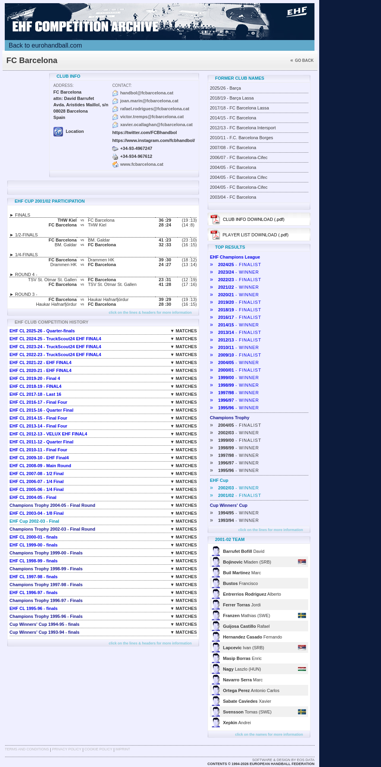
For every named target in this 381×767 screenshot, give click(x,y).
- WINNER (234, 272)
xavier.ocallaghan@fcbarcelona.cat (156, 124)
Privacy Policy (66, 749)
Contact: (121, 85)
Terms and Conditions (27, 749)
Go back (302, 60)
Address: (63, 85)
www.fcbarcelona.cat (141, 164)
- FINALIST (235, 264)
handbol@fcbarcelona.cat (146, 92)
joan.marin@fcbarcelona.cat (149, 100)
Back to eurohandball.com (45, 45)
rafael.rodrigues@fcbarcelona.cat (154, 108)
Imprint (123, 749)
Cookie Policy (98, 749)
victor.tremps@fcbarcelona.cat (152, 116)
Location (68, 131)
